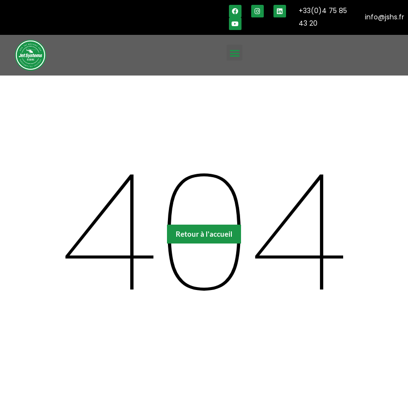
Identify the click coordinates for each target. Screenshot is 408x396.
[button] (234, 53)
